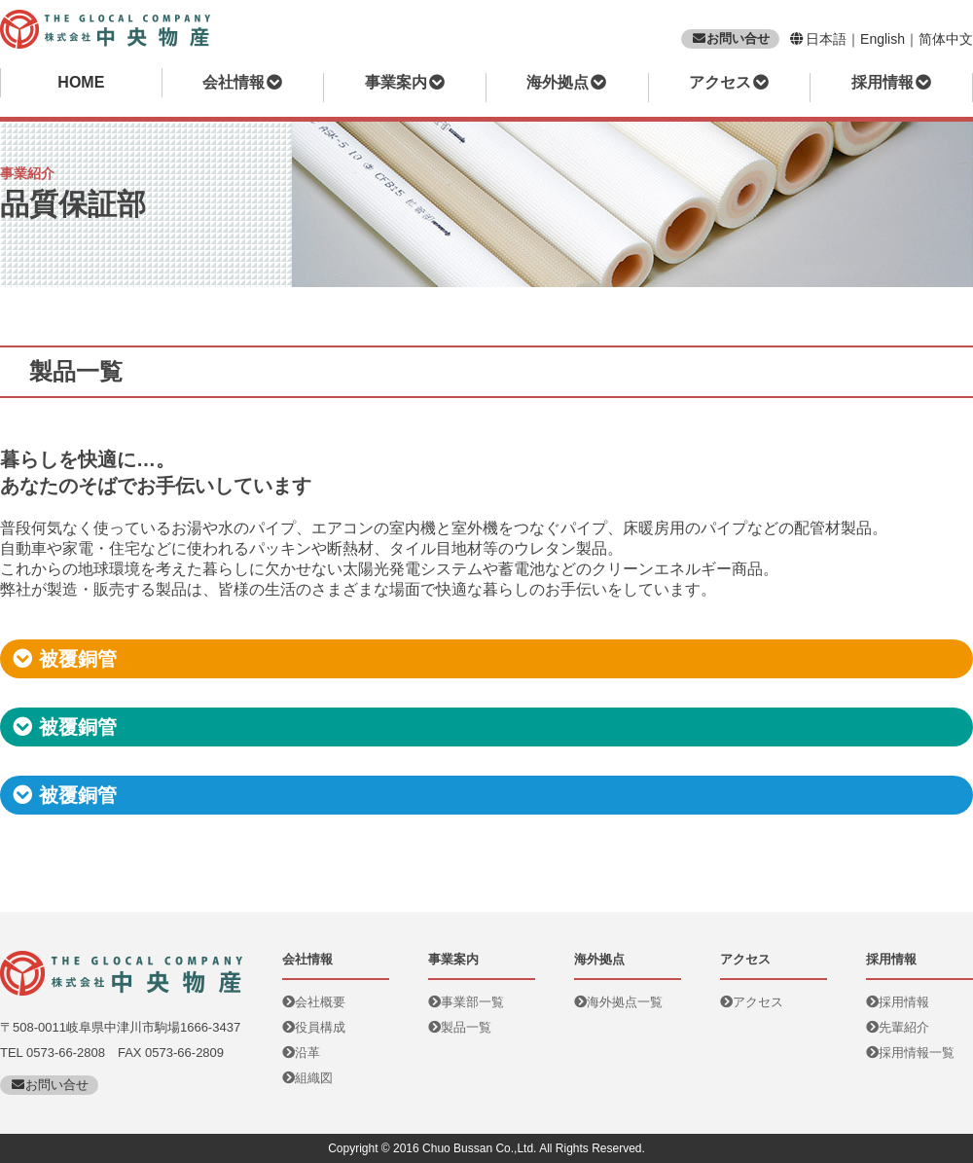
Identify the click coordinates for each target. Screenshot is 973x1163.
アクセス (751, 1002)
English (882, 39)
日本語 (826, 39)
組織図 (307, 1078)
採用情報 (897, 1002)
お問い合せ (730, 38)
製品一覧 (459, 1027)
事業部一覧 (466, 1002)
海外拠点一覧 (618, 1002)
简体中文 (946, 39)
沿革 (301, 1052)
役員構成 (313, 1027)
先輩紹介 (897, 1027)
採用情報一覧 (910, 1052)
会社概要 (313, 1002)
